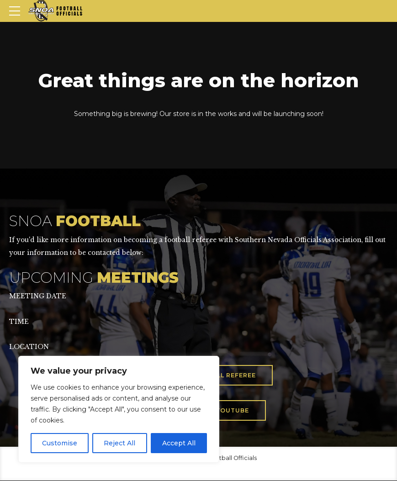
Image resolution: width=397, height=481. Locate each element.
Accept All (179, 443)
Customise (59, 443)
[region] (118, 409)
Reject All (119, 443)
